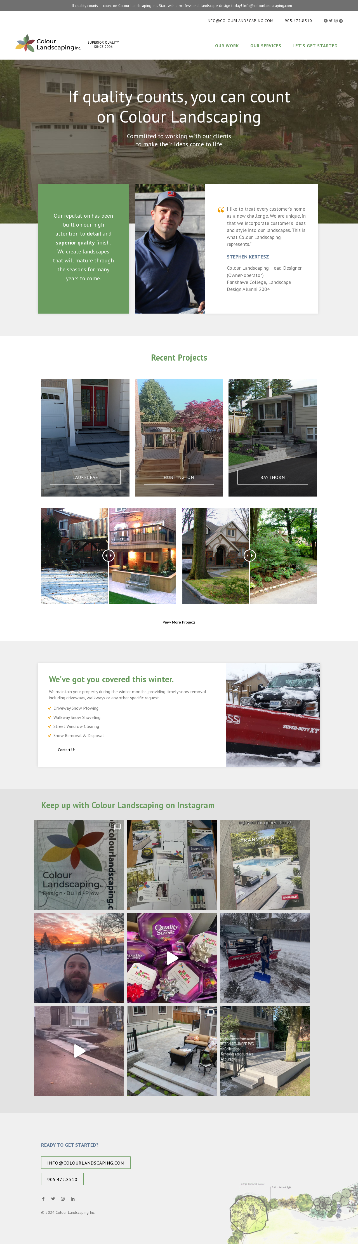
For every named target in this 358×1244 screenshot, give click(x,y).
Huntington (179, 477)
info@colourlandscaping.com (240, 20)
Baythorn (272, 477)
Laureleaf (85, 477)
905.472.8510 (298, 20)
